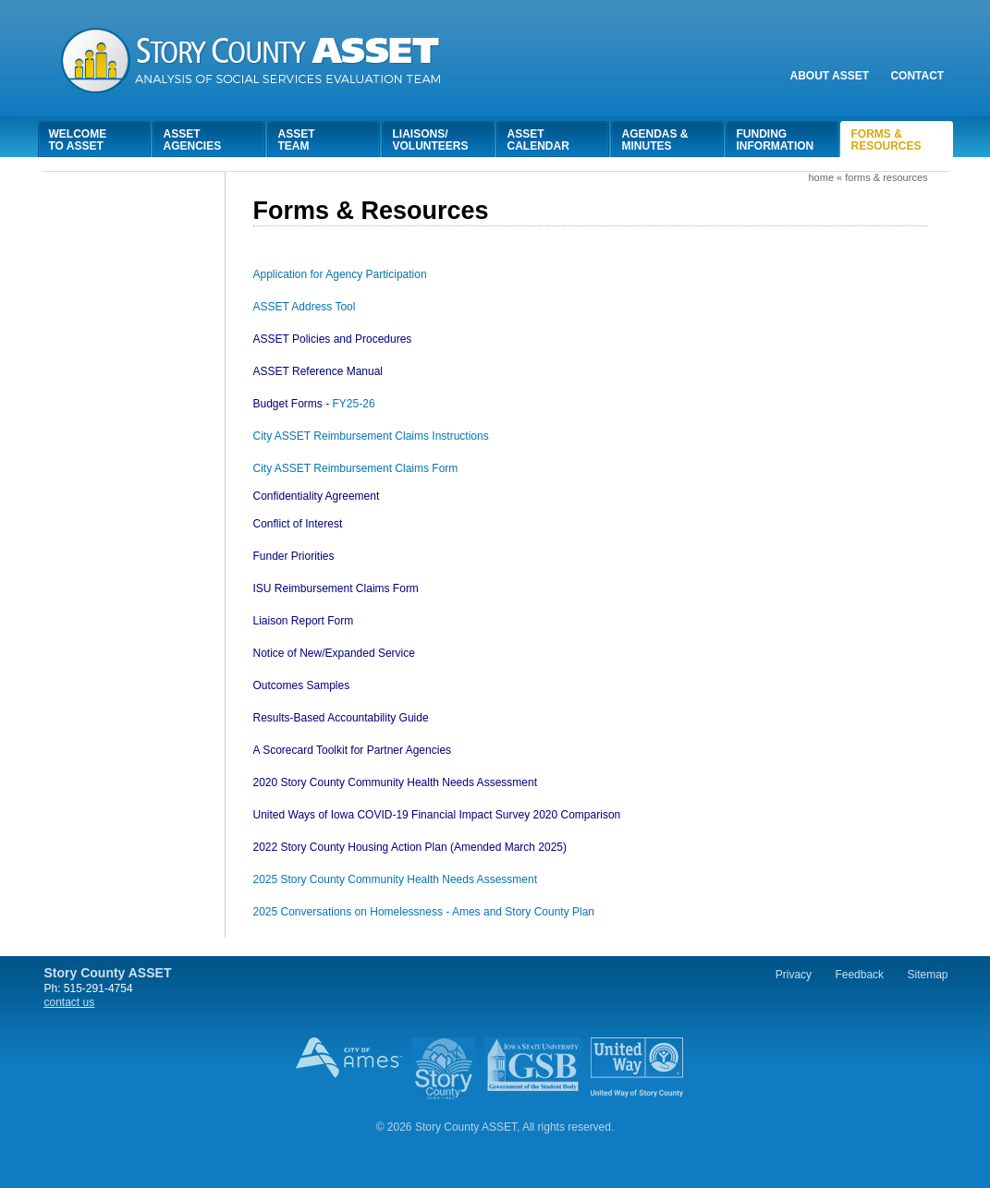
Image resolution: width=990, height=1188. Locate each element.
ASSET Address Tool (304, 306)
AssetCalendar (538, 139)
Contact (917, 75)
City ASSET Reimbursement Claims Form (355, 468)
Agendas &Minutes (655, 139)
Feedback (859, 974)
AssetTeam (296, 139)
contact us (69, 1002)
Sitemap (927, 974)
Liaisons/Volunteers (431, 139)
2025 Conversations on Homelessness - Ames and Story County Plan (424, 911)
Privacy (794, 974)
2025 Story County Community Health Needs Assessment (395, 879)
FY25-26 (314, 403)
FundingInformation (775, 139)
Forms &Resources (886, 139)
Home (821, 177)
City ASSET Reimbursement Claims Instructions (371, 436)
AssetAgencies (193, 139)
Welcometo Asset (78, 139)
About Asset (830, 75)
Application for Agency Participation (340, 274)
